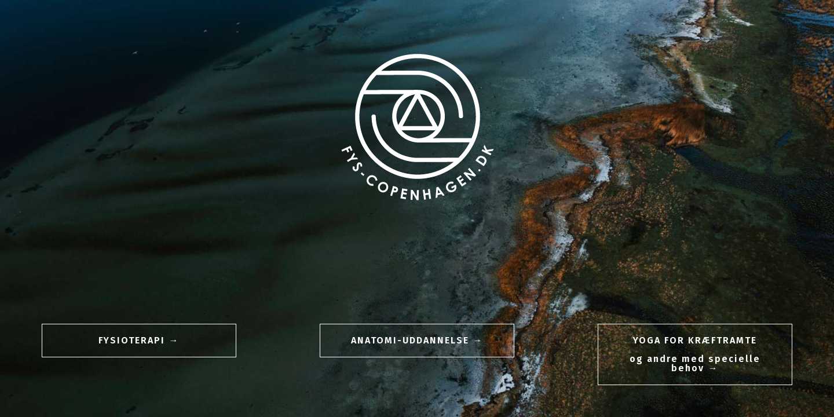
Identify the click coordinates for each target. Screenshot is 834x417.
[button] (139, 340)
